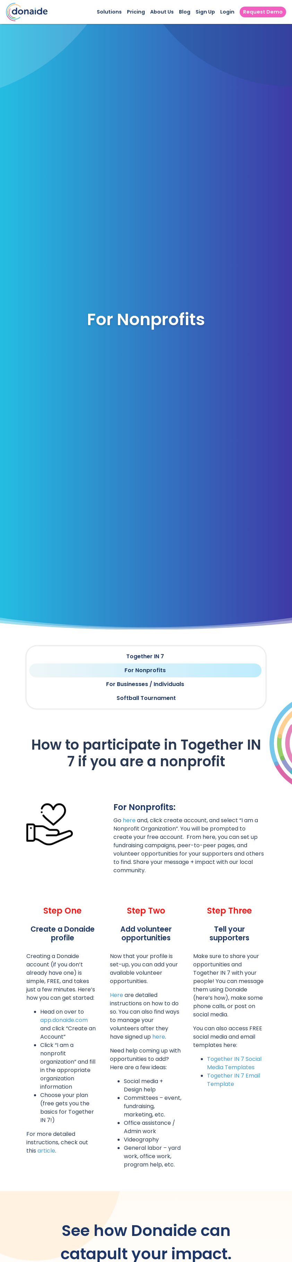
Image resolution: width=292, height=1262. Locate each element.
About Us (162, 11)
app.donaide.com (64, 1020)
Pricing (136, 11)
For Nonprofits (145, 670)
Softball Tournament (146, 698)
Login (227, 11)
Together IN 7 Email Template (233, 1080)
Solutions (109, 11)
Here (116, 995)
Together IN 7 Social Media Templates (234, 1063)
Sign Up (205, 11)
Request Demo (263, 11)
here (129, 820)
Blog (184, 11)
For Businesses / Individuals (145, 684)
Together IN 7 (145, 656)
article (46, 1151)
